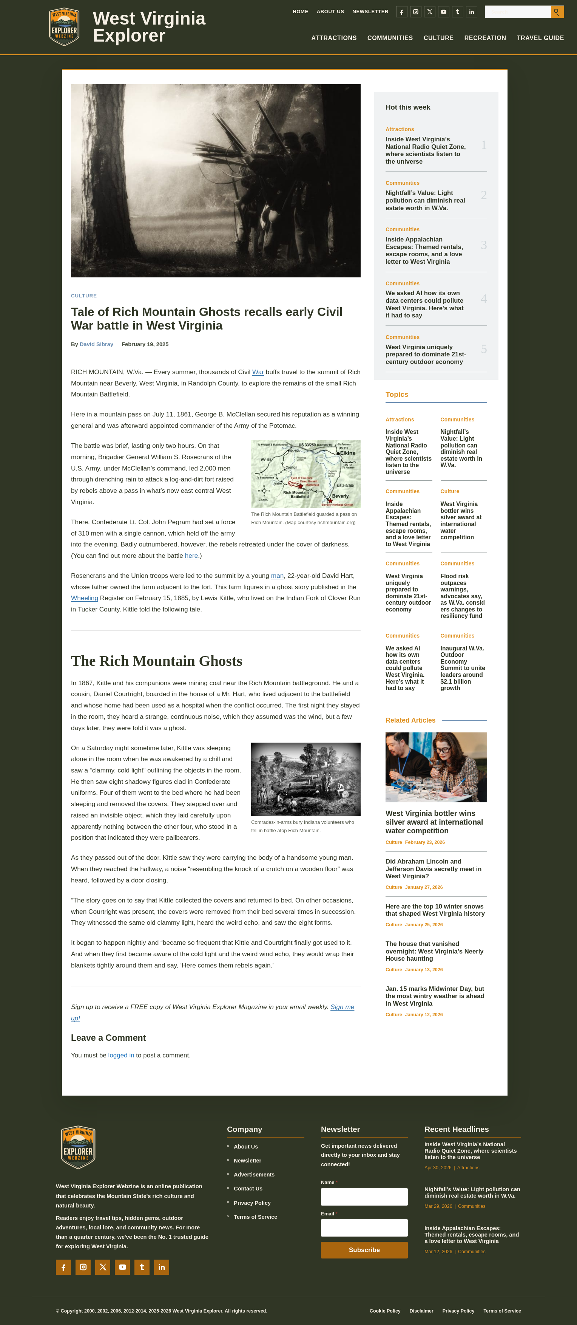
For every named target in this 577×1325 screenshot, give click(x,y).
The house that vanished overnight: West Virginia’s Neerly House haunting (434, 951)
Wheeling (84, 598)
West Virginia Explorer (149, 27)
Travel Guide (540, 38)
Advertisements (254, 1175)
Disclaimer (422, 1311)
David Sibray (96, 344)
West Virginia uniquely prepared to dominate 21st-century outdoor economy (426, 354)
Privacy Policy (252, 1203)
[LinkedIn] (471, 11)
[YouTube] (443, 11)
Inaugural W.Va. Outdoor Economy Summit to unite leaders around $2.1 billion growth (463, 668)
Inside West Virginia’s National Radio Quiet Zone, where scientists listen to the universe (426, 150)
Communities (390, 38)
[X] (429, 11)
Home (300, 11)
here (191, 555)
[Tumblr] (457, 11)
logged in (121, 1055)
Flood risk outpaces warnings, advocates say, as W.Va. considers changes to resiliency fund (463, 596)
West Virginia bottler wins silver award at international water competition (461, 520)
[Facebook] (401, 11)
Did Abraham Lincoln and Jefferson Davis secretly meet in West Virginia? (433, 869)
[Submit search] (557, 12)
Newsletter (370, 11)
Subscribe (364, 1250)
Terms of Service (255, 1217)
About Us (330, 11)
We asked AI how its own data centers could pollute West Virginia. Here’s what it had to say (425, 304)
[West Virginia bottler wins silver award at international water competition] (436, 767)
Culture (439, 38)
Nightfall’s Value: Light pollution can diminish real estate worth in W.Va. (425, 200)
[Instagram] (415, 11)
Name (329, 1182)
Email (329, 1214)
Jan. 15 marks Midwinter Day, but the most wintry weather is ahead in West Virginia (435, 996)
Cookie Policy (385, 1311)
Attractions (334, 38)
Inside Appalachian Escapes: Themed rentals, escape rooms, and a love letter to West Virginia (424, 250)
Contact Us (248, 1189)
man (277, 575)
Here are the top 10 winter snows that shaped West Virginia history (435, 910)
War (258, 372)
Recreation (485, 38)
